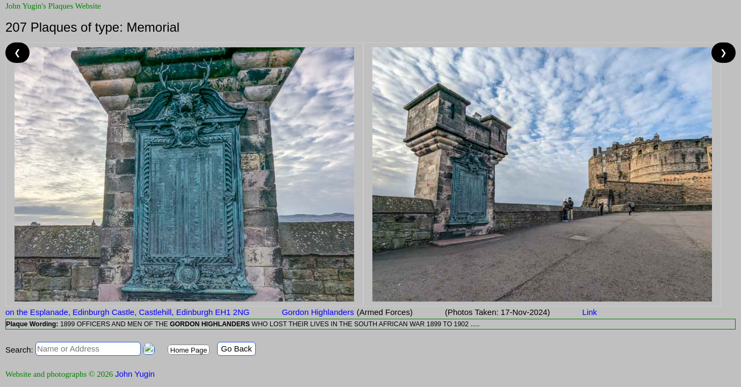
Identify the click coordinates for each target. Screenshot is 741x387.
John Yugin (135, 373)
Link (590, 312)
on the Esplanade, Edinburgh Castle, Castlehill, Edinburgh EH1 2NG (127, 312)
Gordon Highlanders (318, 312)
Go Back (236, 348)
